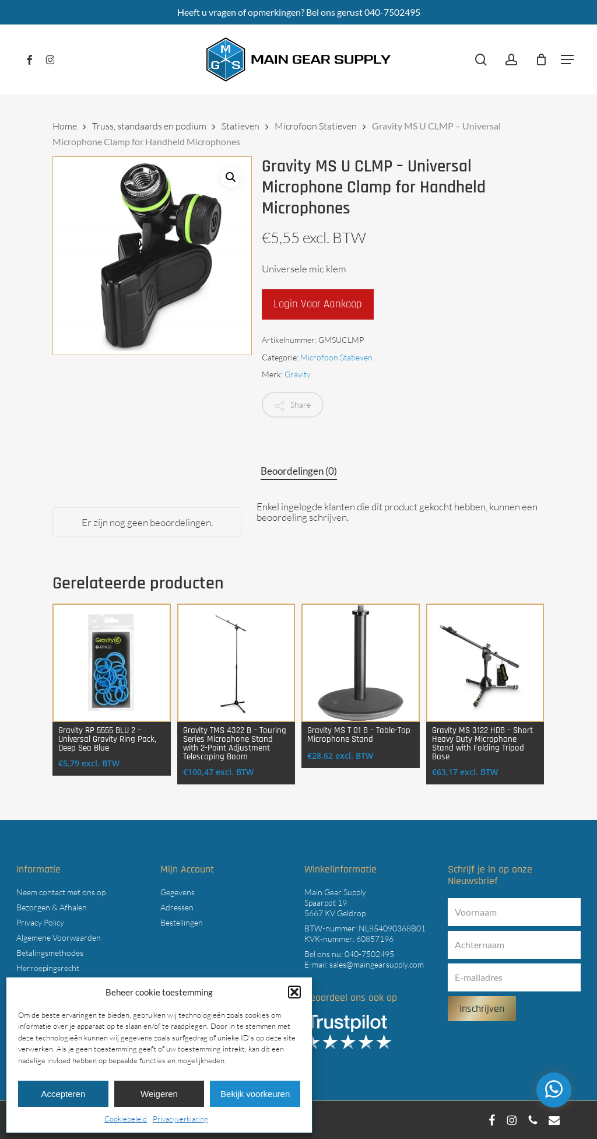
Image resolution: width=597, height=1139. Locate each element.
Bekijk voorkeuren (255, 1094)
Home (64, 126)
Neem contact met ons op (61, 892)
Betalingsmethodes (49, 953)
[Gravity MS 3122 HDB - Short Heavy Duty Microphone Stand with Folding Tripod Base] (485, 663)
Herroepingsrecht (47, 968)
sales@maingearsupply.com (376, 964)
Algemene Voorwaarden (58, 937)
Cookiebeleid (125, 1118)
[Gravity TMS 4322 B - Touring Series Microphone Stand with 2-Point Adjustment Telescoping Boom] (236, 663)
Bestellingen (181, 922)
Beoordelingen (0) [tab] (299, 471)
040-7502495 (369, 954)
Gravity (298, 374)
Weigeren (159, 1094)
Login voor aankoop (317, 304)
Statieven (240, 126)
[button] (294, 992)
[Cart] (541, 59)
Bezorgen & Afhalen (51, 907)
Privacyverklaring (180, 1118)
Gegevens (177, 892)
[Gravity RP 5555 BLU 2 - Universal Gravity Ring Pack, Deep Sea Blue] (111, 663)
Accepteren (63, 1094)
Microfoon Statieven (316, 126)
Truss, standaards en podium (149, 126)
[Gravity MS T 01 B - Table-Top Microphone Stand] (360, 663)
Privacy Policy (40, 922)
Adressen (177, 907)
